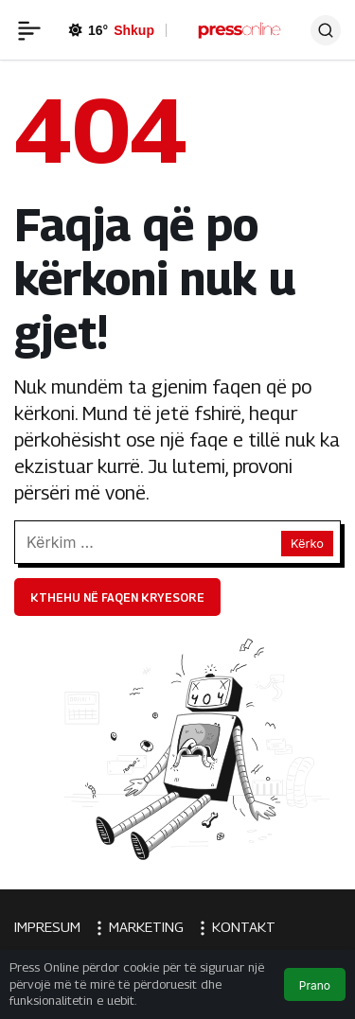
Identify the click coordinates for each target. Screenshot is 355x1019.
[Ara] (326, 30)
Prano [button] (314, 985)
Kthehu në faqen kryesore (117, 597)
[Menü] (29, 30)
